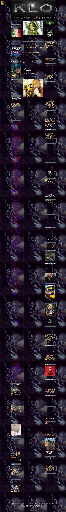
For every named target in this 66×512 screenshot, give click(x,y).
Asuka (17, 135)
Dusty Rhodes (19, 191)
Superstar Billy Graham (14, 328)
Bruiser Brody (18, 153)
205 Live (12, 121)
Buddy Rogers (16, 156)
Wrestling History (16, 357)
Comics (18, 174)
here (48, 195)
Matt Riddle (19, 265)
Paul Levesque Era (16, 287)
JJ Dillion (19, 229)
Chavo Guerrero (14, 164)
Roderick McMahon (15, 301)
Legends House (15, 250)
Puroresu (19, 291)
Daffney (18, 179)
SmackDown (16, 318)
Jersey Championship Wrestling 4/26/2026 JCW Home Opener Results (15, 108)
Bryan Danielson (15, 155)
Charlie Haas (15, 163)
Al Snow (20, 125)
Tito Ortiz (19, 336)
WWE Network (18, 366)
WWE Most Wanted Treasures (17, 365)
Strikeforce (13, 325)
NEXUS (15, 280)
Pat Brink (18, 285)
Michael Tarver (19, 270)
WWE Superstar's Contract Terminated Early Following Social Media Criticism (16, 401)
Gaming (12, 208)
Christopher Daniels (14, 169)
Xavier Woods (16, 378)
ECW (12, 193)
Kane (12, 239)
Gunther (12, 214)
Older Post (41, 76)
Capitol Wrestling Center (18, 159)
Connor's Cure (16, 449)
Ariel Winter (16, 133)
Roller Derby (13, 302)
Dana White (13, 181)
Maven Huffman (18, 266)
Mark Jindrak (17, 262)
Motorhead (13, 277)
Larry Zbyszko (16, 249)
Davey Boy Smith (16, 183)
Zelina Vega (18, 380)
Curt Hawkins (15, 178)
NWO (20, 282)
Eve (19, 200)
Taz (11, 329)
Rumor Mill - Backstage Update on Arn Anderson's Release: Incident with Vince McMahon (50, 430)
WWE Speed (13, 371)
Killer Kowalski (14, 245)
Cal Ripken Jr (17, 157)
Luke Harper (19, 257)
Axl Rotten (20, 137)
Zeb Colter (15, 380)
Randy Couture (19, 292)
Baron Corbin (14, 139)
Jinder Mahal (16, 229)
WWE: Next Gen (16, 377)
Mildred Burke (17, 275)
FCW (15, 203)
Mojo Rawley (18, 276)
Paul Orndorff (16, 288)
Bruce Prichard (14, 153)
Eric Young (17, 198)
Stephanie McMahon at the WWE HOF (34, 52)
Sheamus (16, 314)
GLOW (13, 212)
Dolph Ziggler (19, 189)
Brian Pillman (13, 151)
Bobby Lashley (18, 146)
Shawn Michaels (18, 313)
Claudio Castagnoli (14, 172)
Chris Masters (19, 167)
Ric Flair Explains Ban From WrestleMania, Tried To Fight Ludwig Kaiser (49, 49)
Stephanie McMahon (16, 321)
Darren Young (17, 182)
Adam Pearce (15, 123)
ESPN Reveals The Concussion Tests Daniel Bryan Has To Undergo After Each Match (49, 348)
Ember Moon (16, 196)
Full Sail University (17, 206)
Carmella (13, 161)
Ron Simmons (17, 303)
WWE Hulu (15, 362)
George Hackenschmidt (17, 209)
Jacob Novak (15, 221)
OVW (20, 284)
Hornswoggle (14, 216)
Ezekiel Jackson (13, 202)
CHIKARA (16, 165)
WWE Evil (14, 361)
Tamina (20, 328)
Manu (16, 261)
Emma (20, 196)
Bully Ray (19, 156)
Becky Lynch (13, 141)
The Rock (15, 335)
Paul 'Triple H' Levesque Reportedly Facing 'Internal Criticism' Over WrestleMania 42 (50, 423)
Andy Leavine (18, 130)
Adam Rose (19, 123)
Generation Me (16, 208)
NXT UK (15, 283)
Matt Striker (13, 266)
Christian (17, 168)
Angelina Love (13, 131)
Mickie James (13, 273)
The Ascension (13, 332)
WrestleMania (17, 356)
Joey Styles (12, 231)
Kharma (19, 244)
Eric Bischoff (13, 198)
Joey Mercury (19, 230)
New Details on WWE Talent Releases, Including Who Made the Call (15, 390)
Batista (12, 140)
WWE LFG (15, 364)
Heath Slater (19, 214)
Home (33, 76)
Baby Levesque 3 (13, 138)
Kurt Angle (16, 247)
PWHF (12, 292)
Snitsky (20, 318)
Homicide (16, 215)
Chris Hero (19, 166)
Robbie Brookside (16, 300)
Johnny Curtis (12, 233)
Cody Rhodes (13, 173)
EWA (19, 201)
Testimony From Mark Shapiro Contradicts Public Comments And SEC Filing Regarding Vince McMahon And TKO (34, 43)
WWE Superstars (15, 372)
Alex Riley (18, 126)
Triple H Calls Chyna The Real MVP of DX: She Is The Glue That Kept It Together (50, 65)
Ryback (17, 306)
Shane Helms (16, 312)
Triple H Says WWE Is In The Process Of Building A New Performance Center (15, 467)
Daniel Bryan (18, 181)
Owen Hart (12, 285)
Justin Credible (19, 236)
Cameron (15, 158)
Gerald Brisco (12, 210)
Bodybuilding (14, 148)
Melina (17, 268)
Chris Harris (15, 166)
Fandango (12, 203)
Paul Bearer (16, 286)
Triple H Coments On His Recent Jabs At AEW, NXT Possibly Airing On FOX (50, 73)
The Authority (18, 332)
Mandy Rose (13, 261)
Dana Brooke (19, 180)
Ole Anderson (19, 283)
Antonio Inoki (13, 132)
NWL (18, 282)
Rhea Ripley (15, 295)
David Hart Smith (16, 184)
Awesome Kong (15, 137)
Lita (15, 254)
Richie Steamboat (14, 296)
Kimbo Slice (18, 245)
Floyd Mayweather (16, 204)
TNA (16, 338)
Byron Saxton (13, 157)
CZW (15, 179)
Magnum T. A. (19, 260)
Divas (17, 188)
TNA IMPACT (15, 339)
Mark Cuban (19, 261)
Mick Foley (13, 272)
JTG (15, 235)
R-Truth (15, 292)
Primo (12, 291)
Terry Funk (15, 331)
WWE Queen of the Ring (15, 369)
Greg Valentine (19, 213)
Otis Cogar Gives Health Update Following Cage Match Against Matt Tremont (15, 112)
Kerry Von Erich (16, 242)
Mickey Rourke (18, 272)
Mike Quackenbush (13, 274)
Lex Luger (17, 252)
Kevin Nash (16, 243)
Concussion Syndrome (14, 175)
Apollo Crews (18, 132)
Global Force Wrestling (17, 211)
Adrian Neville (13, 124)
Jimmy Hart (13, 228)
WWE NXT (13, 367)
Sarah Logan (12, 309)
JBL (14, 224)
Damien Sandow (15, 180)
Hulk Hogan (19, 216)
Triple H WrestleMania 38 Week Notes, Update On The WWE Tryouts (15, 472)
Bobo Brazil (18, 147)
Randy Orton (13, 293)
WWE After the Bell (13, 359)
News (12, 280)
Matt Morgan (15, 265)
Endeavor (12, 197)
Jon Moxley (15, 234)
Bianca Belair (15, 142)
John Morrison (18, 232)
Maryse (19, 263)
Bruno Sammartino (15, 154)
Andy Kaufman (14, 130)
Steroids (17, 322)
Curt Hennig (19, 178)
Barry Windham (18, 139)
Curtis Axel (12, 179)
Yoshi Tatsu (16, 379)
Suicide (19, 325)
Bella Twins (17, 141)
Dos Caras (13, 190)
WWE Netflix (13, 366)
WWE (19, 358)
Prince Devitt (15, 291)
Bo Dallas (19, 145)
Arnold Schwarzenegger (17, 134)
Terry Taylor (19, 331)
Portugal (19, 290)
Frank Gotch (15, 205)
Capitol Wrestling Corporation (15, 160)
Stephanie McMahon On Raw (49, 184)
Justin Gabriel (13, 237)
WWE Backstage (18, 359)
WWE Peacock (18, 367)
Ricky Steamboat (13, 297)
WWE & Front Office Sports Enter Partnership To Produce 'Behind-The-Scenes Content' (16, 411)
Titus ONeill (14, 337)
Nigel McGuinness (18, 281)
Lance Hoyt (16, 248)
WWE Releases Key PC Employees (16, 474)
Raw (14, 294)
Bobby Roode (14, 147)
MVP (19, 278)
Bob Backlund (13, 146)
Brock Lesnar (14, 152)
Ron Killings (12, 303)
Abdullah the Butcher (18, 121)
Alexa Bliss (14, 127)
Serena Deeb (16, 311)
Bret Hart (15, 150)
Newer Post (24, 76)
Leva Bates (16, 251)
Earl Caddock (19, 192)
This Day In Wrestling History (49, 105)
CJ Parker (19, 171)
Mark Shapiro (16, 263)
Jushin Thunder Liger (13, 236)
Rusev (14, 306)
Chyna (16, 171)
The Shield (19, 335)
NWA (16, 282)
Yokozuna (13, 379)
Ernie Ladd (15, 199)
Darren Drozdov (13, 182)
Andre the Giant (18, 129)
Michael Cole (14, 269)
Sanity (20, 307)
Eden (20, 194)
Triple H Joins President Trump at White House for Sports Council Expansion (50, 209)
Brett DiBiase (18, 150)
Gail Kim (18, 207)
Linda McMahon (16, 253)
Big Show (17, 143)
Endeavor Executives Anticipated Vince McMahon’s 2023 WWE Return (49, 191)
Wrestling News (14, 358)
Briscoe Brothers (18, 151)
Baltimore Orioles (18, 138)
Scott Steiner (15, 310)
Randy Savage (18, 293)
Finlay (18, 203)
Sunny (12, 327)
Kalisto (19, 238)
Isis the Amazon (16, 220)
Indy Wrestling (17, 218)
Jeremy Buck (14, 225)
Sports (16, 320)
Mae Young (18, 259)
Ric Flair (19, 295)
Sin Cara (17, 317)
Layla (19, 249)
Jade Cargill (19, 221)
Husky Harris (16, 217)
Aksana (17, 125)
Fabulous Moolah (18, 202)
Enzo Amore (16, 197)
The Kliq (12, 334)
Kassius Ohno (14, 240)
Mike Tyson (18, 274)
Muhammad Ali (18, 277)
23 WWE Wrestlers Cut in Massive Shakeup (31, 45)
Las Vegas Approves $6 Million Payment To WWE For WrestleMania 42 (15, 397)
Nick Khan (13, 281)
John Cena (17, 231)
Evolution (13, 201)
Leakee (12, 250)
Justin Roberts (17, 237)
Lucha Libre (16, 256)
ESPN (18, 199)
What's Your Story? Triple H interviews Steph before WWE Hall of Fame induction (50, 182)
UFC (16, 345)
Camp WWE (18, 158)
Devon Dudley (16, 187)
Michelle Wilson (18, 271)
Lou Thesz (14, 255)
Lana (14, 248)
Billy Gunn (15, 145)
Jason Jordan (19, 223)
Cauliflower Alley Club (17, 161)
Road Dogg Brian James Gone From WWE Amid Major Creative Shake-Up (16, 414)
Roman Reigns (18, 302)
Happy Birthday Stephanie (48, 211)
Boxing (13, 149)
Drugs (15, 191)
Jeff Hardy (18, 224)
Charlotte (18, 163)
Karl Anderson (16, 239)
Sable (19, 306)
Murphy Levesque (15, 278)
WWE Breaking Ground (14, 360)
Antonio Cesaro (18, 131)
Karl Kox (19, 239)
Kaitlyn (14, 238)
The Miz (16, 334)
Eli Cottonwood (19, 195)
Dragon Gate (16, 190)
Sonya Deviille (13, 319)
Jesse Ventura (13, 226)
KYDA (19, 247)
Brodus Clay (18, 152)
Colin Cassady (18, 173)
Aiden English (17, 124)
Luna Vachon (13, 258)
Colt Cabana (14, 174)
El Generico (15, 195)
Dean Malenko (16, 186)
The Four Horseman (18, 333)
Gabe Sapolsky (14, 207)
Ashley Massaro (13, 135)
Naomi (12, 279)
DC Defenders (16, 185)
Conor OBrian (14, 176)
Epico (20, 197)
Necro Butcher (19, 279)
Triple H (19, 342)
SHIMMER (19, 315)
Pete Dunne (12, 290)
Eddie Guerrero (16, 194)
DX (16, 192)
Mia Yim (19, 268)
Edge (12, 195)
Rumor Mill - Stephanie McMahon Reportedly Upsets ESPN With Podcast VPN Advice (49, 426)
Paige (16, 285)
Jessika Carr (17, 226)
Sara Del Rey (19, 308)
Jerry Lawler (19, 225)
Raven (11, 294)
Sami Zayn (13, 307)
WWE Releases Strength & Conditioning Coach (32, 62)
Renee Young (17, 294)
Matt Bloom (17, 264)
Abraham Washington (14, 122)
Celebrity (17, 162)
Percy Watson (15, 289)
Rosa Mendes (16, 304)
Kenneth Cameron (17, 241)
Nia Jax (20, 280)
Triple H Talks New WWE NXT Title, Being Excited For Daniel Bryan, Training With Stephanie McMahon (50, 358)
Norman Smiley (13, 282)
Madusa (15, 259)
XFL (19, 378)
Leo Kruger (19, 250)
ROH (20, 301)
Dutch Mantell (13, 192)
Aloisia (17, 128)
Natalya (15, 279)
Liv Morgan (18, 254)
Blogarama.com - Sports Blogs (32, 510)
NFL (17, 280)
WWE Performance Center (16, 368)
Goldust (15, 212)
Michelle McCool (13, 271)
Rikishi (18, 297)
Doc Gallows (14, 189)
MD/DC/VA (13, 268)
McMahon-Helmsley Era (15, 267)
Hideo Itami (12, 215)
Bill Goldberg (16, 144)
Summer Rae (13, 326)
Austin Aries (16, 136)
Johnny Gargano (17, 233)
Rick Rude (19, 296)
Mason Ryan (13, 264)
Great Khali (15, 213)
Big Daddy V (19, 142)
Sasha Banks (17, 309)
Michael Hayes (18, 269)
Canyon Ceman (13, 159)
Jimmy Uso (16, 228)
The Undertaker (14, 336)
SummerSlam (18, 326)
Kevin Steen (15, 244)
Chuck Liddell (16, 170)
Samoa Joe (17, 307)
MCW (19, 267)
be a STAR (18, 140)
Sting (15, 323)
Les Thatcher (12, 251)
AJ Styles (14, 125)
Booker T (18, 148)
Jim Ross (19, 227)
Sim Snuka (19, 316)
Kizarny (12, 246)
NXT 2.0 (12, 283)
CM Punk (19, 172)
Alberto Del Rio (13, 126)
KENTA (12, 242)
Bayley (15, 140)
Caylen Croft (13, 162)
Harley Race (15, 214)
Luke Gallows (15, 257)
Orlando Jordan (17, 284)
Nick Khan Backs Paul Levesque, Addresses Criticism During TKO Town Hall (50, 43)
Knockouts (17, 246)
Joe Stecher (15, 230)
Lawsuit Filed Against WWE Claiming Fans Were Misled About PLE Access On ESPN (16, 486)
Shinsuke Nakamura (14, 316)
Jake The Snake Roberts (14, 222)
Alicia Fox (18, 127)
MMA (15, 276)
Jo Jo (12, 230)
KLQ (14, 246)
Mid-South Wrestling (18, 273)
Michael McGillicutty (13, 270)
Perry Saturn (19, 289)
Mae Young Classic (14, 260)
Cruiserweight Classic (14, 177)
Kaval (17, 240)
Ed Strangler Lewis (16, 193)
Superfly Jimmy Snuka (17, 327)
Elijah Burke (13, 196)
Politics (16, 290)
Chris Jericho (13, 167)
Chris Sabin (14, 168)
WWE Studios (18, 371)
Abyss (18, 122)
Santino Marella (13, 308)
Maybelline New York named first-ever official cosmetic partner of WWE (50, 113)
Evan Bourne (16, 200)
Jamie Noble (15, 223)
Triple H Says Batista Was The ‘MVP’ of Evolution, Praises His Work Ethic (50, 116)
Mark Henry (13, 262)
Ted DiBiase (17, 329)
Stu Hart (16, 325)
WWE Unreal (17, 375)
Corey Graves (19, 176)
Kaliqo (17, 238)
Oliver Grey (12, 284)
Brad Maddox (16, 149)
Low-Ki (18, 255)
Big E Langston (13, 143)
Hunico (12, 217)
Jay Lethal (12, 224)
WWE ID (18, 362)
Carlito (20, 160)
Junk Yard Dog (18, 235)
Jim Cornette (15, 227)
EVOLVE (16, 201)
